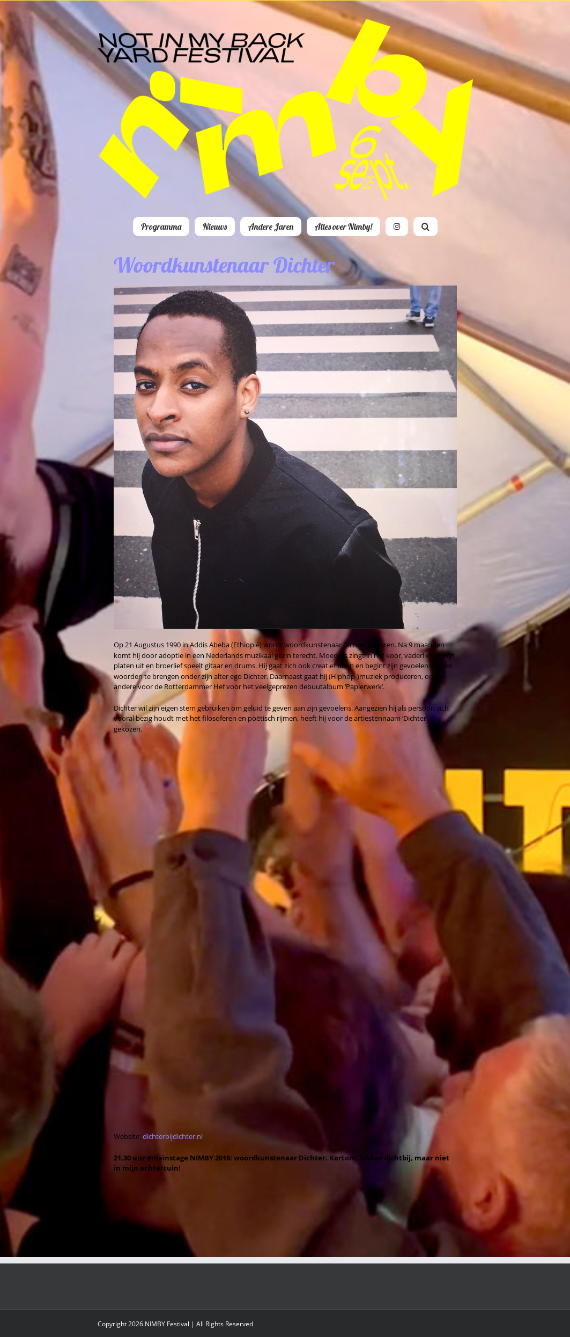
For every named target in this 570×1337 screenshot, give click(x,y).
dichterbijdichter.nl (173, 1136)
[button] (425, 226)
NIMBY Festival (167, 1323)
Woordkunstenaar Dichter (224, 264)
